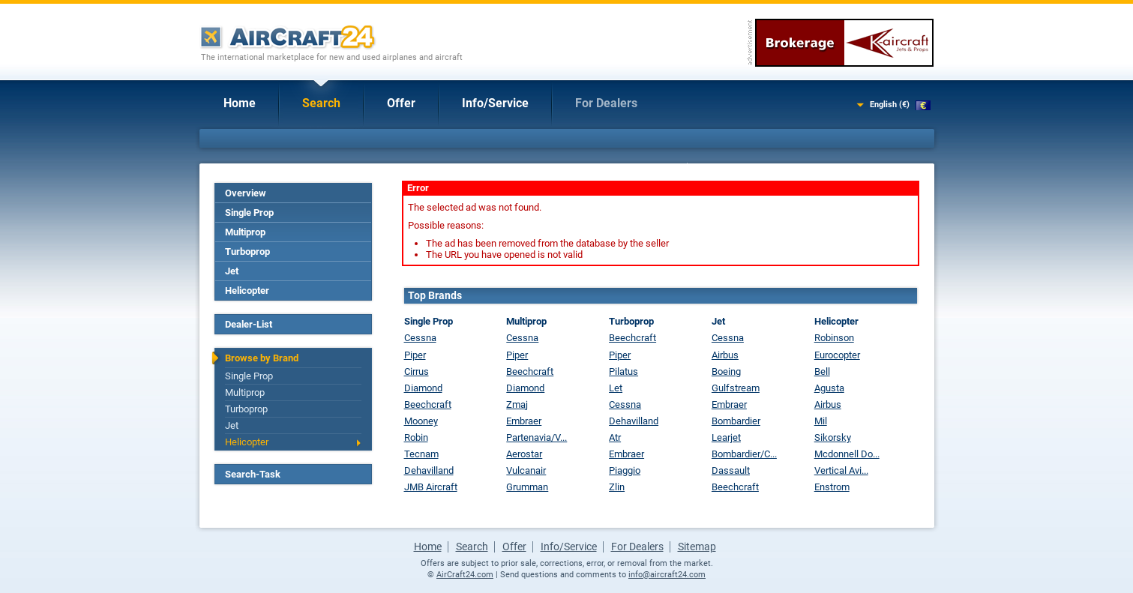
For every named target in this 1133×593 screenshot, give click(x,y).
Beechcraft (427, 404)
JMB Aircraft (430, 487)
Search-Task (252, 474)
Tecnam (421, 454)
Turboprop (247, 251)
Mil (820, 421)
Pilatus (623, 371)
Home (239, 103)
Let (615, 388)
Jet (231, 271)
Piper (415, 355)
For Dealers (606, 103)
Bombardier (736, 421)
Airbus (725, 355)
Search (321, 103)
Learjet (726, 437)
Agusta (829, 388)
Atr (615, 437)
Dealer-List (248, 324)
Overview (245, 193)
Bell (822, 371)
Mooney (421, 421)
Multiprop (245, 232)
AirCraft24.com (464, 575)
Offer (401, 103)
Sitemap (697, 547)
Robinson (834, 337)
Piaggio (624, 470)
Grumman (527, 487)
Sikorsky (832, 437)
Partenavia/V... (536, 437)
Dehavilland (429, 470)
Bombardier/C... (744, 454)
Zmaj (517, 404)
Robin (416, 437)
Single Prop (249, 212)
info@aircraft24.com (667, 575)
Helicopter (247, 290)
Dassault (731, 470)
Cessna (420, 337)
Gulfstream (736, 388)
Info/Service (495, 103)
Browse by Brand (261, 358)
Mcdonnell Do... (847, 454)
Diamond (423, 388)
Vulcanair (526, 470)
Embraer (523, 421)
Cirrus (416, 371)
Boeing (726, 371)
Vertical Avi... (841, 470)
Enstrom (832, 487)
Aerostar (524, 454)
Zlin (617, 487)
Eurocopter (837, 355)
